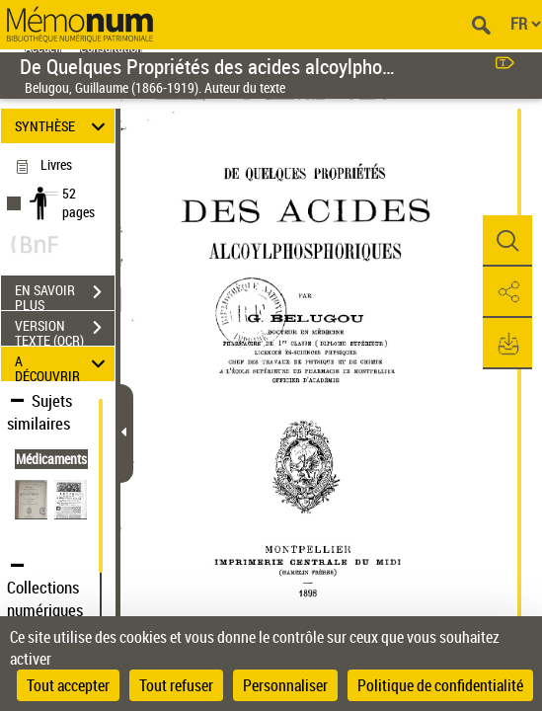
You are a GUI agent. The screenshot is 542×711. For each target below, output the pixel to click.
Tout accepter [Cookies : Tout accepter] (68, 685)
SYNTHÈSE (63, 126)
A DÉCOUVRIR (63, 364)
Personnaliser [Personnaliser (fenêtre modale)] (285, 685)
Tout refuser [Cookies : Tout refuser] (176, 685)
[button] (507, 241)
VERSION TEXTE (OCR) (65, 330)
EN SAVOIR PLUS (65, 294)
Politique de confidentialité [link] (440, 685)
